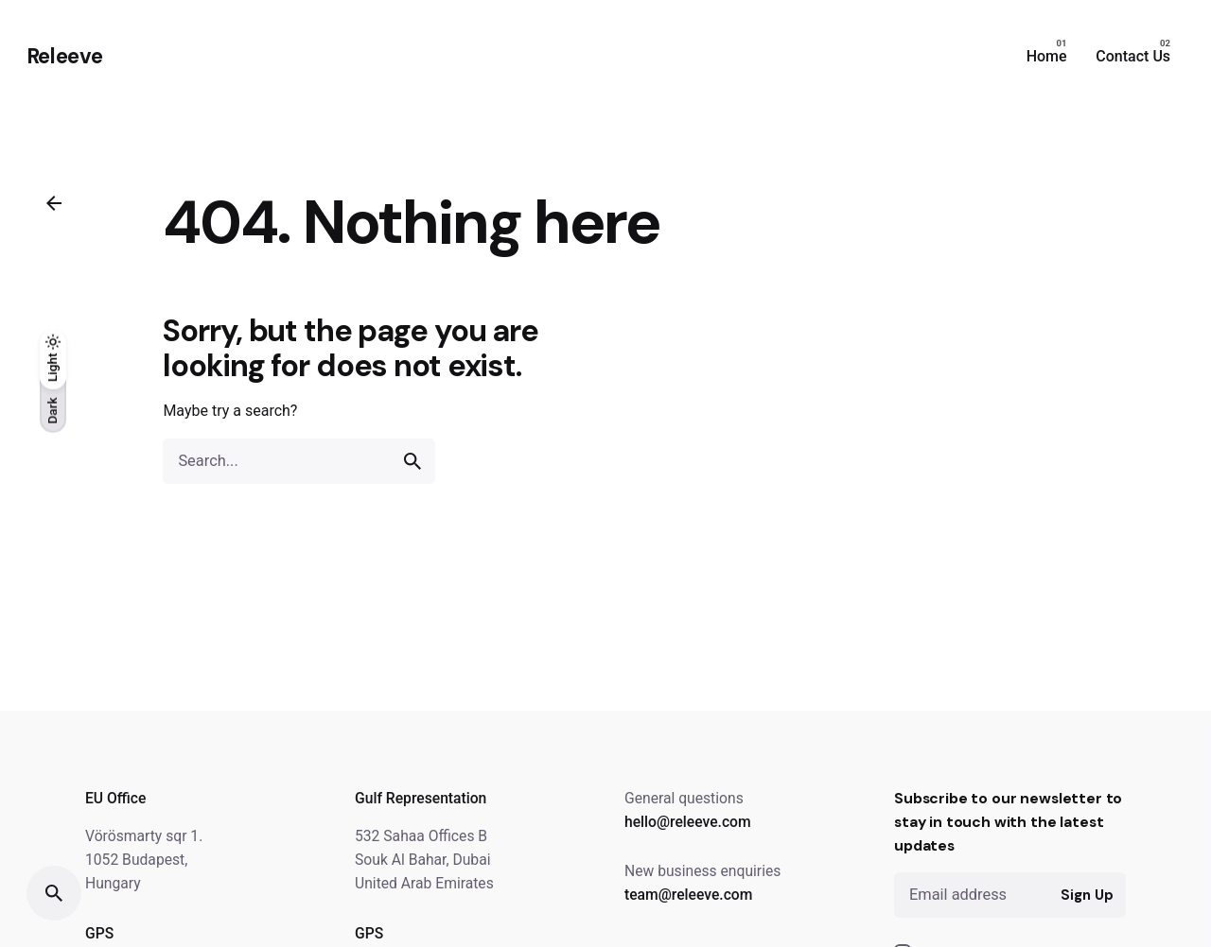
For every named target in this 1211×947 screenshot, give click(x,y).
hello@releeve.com (687, 822)
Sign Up (1087, 895)
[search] (412, 461)
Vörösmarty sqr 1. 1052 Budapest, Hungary (143, 859)
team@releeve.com (688, 895)
